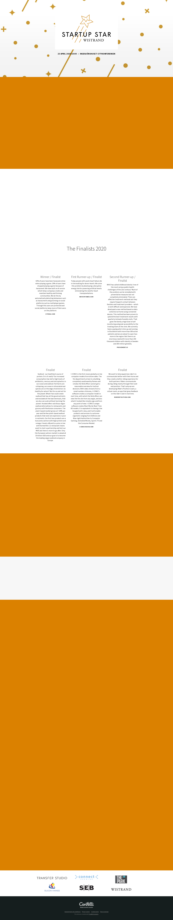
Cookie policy (95, 912)
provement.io (123, 347)
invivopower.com (87, 297)
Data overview (104, 912)
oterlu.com (50, 314)
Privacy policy (86, 912)
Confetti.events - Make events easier (86, 905)
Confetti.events (93, 914)
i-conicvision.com (87, 427)
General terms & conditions (73, 912)
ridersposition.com (123, 397)
